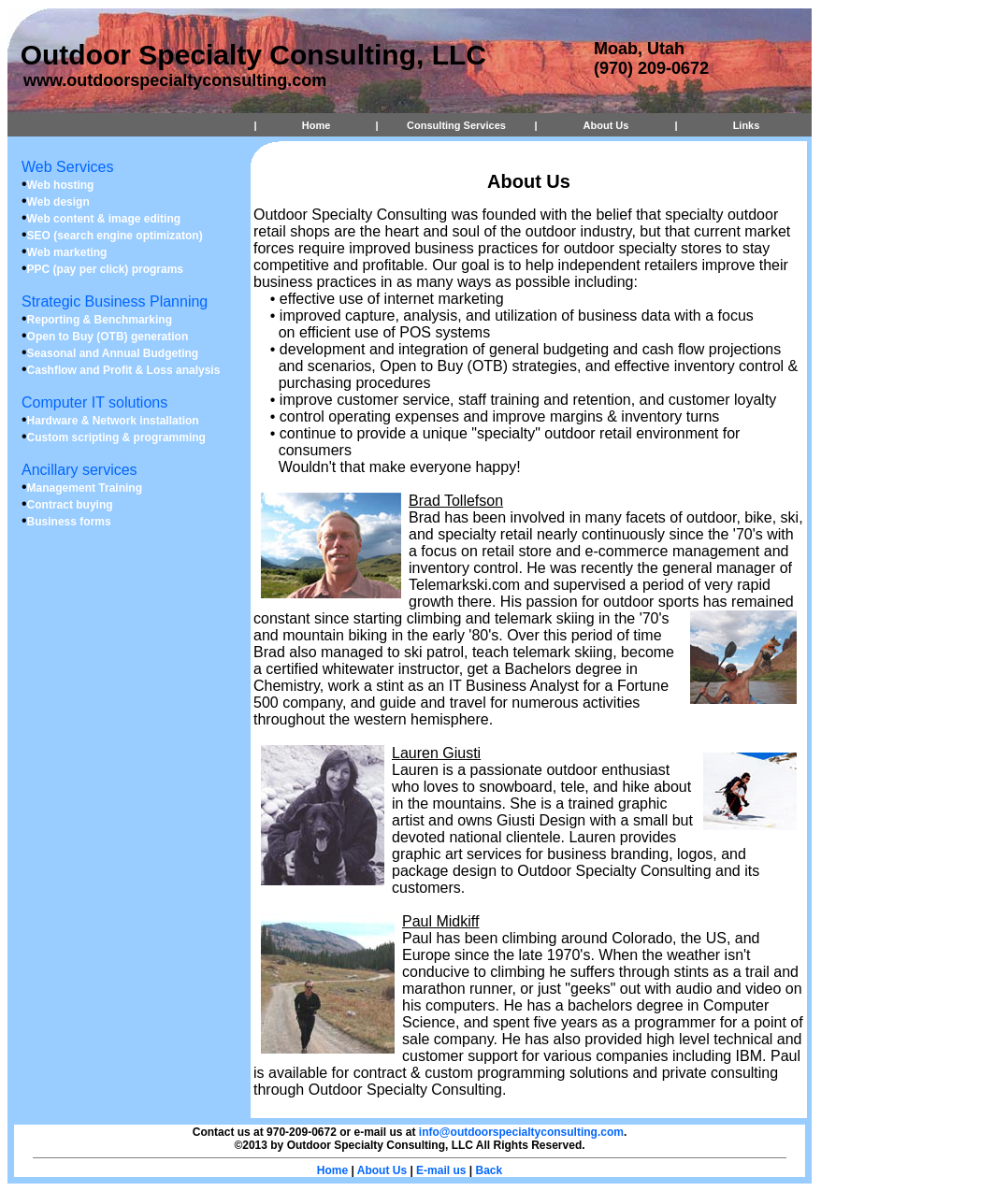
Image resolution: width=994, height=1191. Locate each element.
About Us (606, 125)
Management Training (84, 488)
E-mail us (441, 1170)
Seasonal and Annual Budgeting (113, 353)
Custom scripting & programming (116, 437)
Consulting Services (456, 125)
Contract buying (70, 504)
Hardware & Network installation (113, 420)
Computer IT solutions (94, 402)
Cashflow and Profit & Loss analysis (124, 370)
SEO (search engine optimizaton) (115, 235)
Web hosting (60, 185)
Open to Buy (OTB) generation (108, 336)
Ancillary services (79, 470)
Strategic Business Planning (115, 301)
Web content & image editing (103, 218)
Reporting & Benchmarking (99, 319)
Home (316, 125)
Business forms (69, 521)
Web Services (67, 167)
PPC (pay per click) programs (105, 269)
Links (746, 125)
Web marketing (67, 252)
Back (489, 1170)
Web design (58, 201)
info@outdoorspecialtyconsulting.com (521, 1132)
